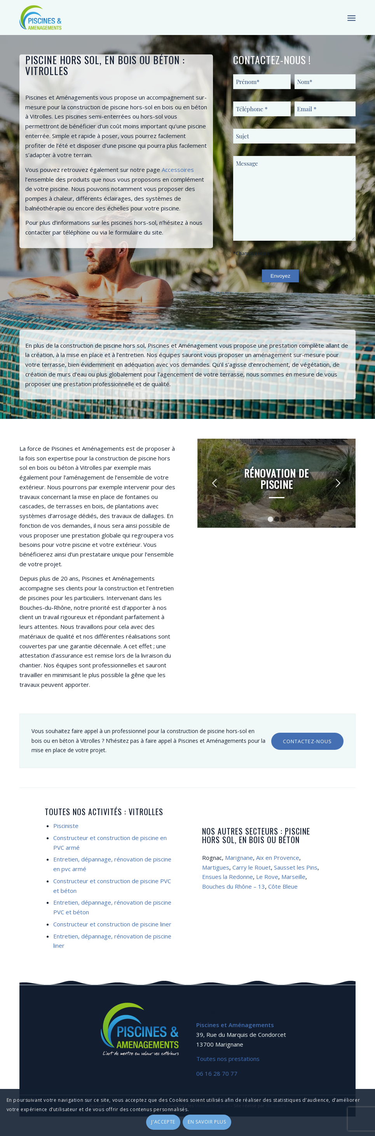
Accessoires (178, 169)
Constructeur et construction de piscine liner (112, 924)
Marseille (293, 876)
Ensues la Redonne (227, 876)
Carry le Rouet (251, 867)
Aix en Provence (277, 857)
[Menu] (351, 17)
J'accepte (163, 1121)
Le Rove (267, 876)
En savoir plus (207, 1121)
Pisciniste (65, 826)
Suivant (338, 483)
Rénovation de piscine (276, 479)
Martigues (215, 867)
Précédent (215, 483)
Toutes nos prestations (228, 1058)
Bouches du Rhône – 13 (233, 886)
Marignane (239, 857)
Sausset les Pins (295, 867)
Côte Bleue (283, 886)
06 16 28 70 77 (216, 1073)
